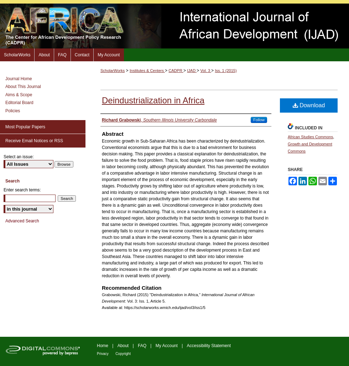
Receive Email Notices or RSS (34, 140)
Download (309, 105)
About (123, 345)
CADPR (175, 70)
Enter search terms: (22, 189)
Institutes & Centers (147, 70)
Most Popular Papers (25, 126)
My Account (167, 345)
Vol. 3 (206, 70)
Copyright (123, 354)
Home (102, 345)
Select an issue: (19, 156)
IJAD (192, 70)
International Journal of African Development (174, 26)
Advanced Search (22, 220)
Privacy (103, 354)
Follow (259, 120)
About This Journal (23, 86)
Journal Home (18, 78)
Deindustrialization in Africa (153, 100)
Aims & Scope (18, 94)
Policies (12, 110)
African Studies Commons (310, 137)
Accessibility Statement (209, 345)
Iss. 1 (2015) (225, 70)
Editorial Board (19, 102)
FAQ (142, 345)
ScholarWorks (112, 70)
